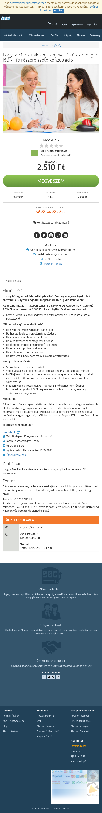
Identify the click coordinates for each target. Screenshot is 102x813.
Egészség (95, 35)
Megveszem (51, 181)
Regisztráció (91, 24)
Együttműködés (78, 745)
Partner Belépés (79, 761)
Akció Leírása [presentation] (14, 280)
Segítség (64, 24)
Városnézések (36, 35)
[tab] (51, 281)
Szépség (67, 35)
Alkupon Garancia (45, 726)
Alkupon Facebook (80, 715)
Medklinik (11, 432)
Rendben (58, 10)
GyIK (39, 721)
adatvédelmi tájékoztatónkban (28, 2)
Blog (5, 726)
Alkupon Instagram (80, 726)
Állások (15, 715)
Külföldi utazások (13, 35)
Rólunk (6, 715)
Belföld (54, 35)
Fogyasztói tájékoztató (48, 731)
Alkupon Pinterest (80, 731)
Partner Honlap (53, 263)
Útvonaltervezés (16, 455)
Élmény (81, 35)
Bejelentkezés (77, 24)
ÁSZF (5, 721)
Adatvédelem (17, 721)
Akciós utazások (11, 731)
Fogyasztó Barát (45, 736)
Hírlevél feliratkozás (81, 721)
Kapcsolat (76, 751)
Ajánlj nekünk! (78, 756)
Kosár (53, 24)
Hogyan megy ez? (46, 715)
